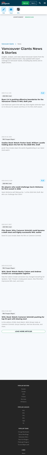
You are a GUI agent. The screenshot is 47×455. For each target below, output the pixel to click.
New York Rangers (23, 439)
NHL (23, 410)
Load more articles (23, 331)
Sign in (33, 3)
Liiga (23, 420)
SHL (23, 415)
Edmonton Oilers (23, 437)
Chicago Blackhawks (23, 432)
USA (23, 394)
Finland (23, 396)
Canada (23, 391)
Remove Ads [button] (29, 17)
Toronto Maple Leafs (23, 444)
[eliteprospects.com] (5, 3)
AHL (23, 418)
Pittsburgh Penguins (23, 442)
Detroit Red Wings (24, 434)
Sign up (25, 3)
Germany (23, 399)
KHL (23, 413)
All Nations (24, 402)
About (23, 453)
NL (23, 423)
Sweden (23, 389)
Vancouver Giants (8, 44)
